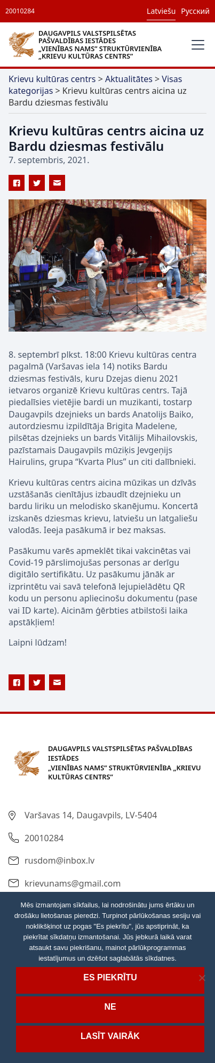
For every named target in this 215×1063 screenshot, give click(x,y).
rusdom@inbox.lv (59, 860)
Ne (110, 1006)
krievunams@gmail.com (73, 883)
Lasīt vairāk (110, 1036)
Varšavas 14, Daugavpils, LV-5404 (91, 815)
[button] (195, 45)
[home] (95, 44)
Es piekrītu (110, 977)
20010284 (20, 10)
